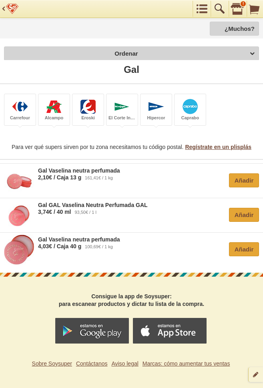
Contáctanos (92, 363)
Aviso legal (124, 363)
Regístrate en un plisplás (218, 147)
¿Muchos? (240, 28)
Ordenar (184, 54)
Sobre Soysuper (52, 363)
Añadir (244, 180)
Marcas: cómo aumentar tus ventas (186, 363)
